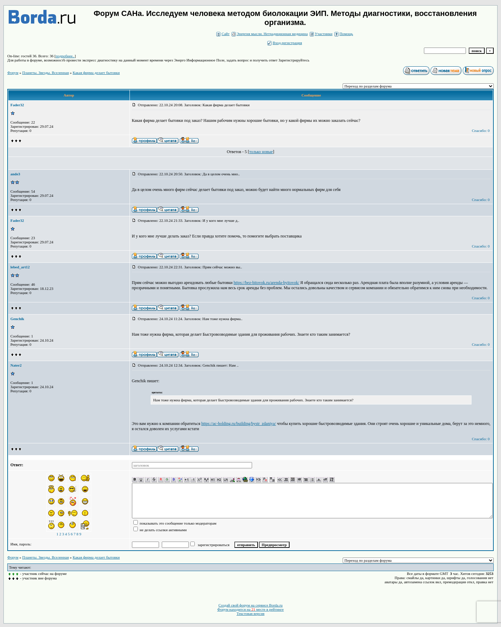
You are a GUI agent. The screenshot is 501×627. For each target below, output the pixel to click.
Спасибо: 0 (481, 130)
